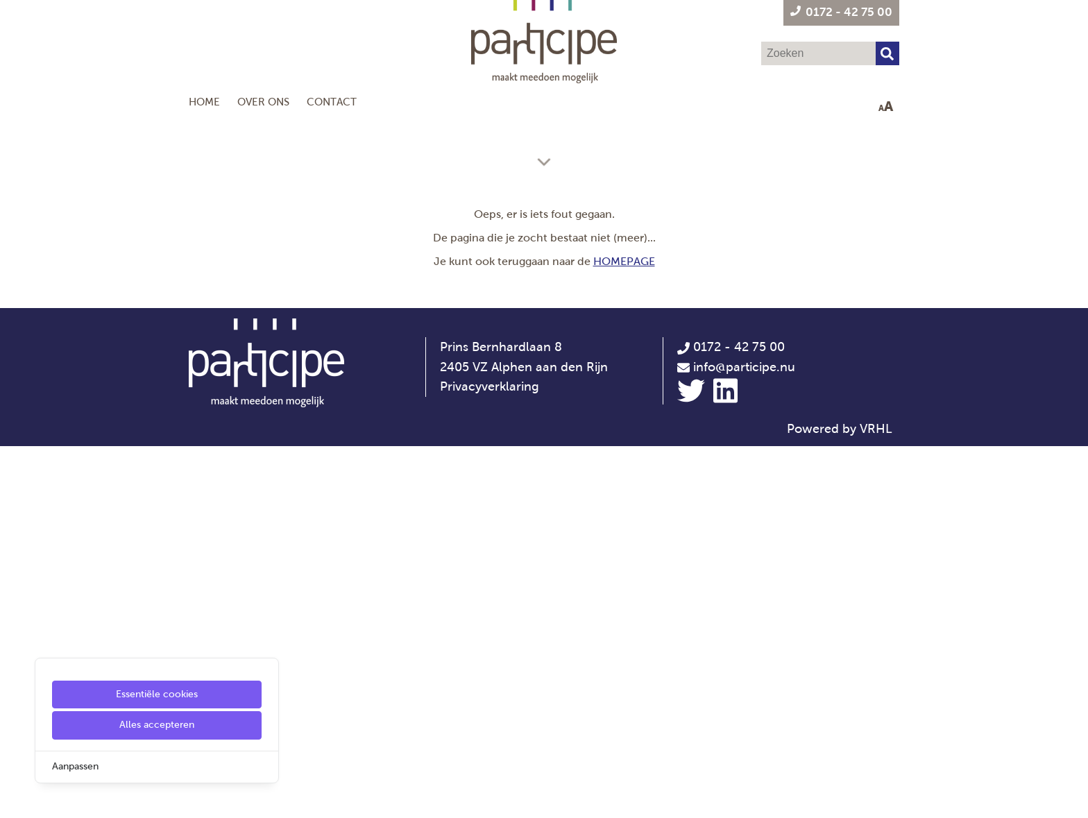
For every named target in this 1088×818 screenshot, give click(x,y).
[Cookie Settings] (16, 797)
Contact (332, 102)
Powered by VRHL (839, 801)
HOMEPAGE (624, 633)
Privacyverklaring (489, 759)
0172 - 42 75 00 (731, 719)
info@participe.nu (744, 739)
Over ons (263, 102)
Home (204, 102)
